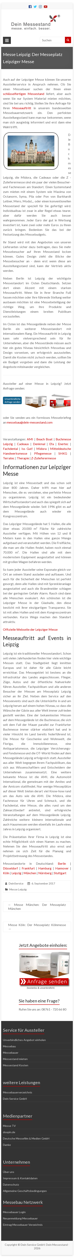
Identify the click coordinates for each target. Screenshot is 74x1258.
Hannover (62, 868)
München (29, 873)
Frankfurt (28, 868)
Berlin (62, 863)
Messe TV (9, 1125)
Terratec (9, 458)
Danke (7, 1144)
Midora (41, 448)
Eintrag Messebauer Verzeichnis (23, 1224)
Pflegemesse (43, 453)
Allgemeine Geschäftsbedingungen (25, 1191)
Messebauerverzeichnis (17, 1092)
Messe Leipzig (18, 889)
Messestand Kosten (15, 1065)
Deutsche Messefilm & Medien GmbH (26, 1138)
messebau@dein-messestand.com (29, 422)
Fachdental (10, 448)
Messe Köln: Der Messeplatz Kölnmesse (37, 927)
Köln (6, 873)
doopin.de (9, 1132)
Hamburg (45, 868)
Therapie (23, 458)
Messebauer (10, 1052)
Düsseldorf (10, 868)
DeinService (16, 883)
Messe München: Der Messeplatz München (37, 906)
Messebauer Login (14, 1212)
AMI (30, 439)
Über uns (8, 1172)
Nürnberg (45, 873)
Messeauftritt (21, 108)
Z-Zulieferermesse (43, 458)
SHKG (62, 453)
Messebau (9, 1046)
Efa (51, 444)
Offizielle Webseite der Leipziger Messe (30, 629)
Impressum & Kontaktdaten (20, 1178)
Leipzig (16, 873)
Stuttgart (60, 873)
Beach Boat (44, 439)
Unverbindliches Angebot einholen (24, 1040)
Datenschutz (11, 1184)
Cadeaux (23, 444)
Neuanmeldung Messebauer (20, 1218)
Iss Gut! (27, 448)
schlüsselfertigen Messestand (23, 94)
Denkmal (39, 444)
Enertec (63, 444)
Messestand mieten (15, 1059)
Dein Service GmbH (15, 1098)
